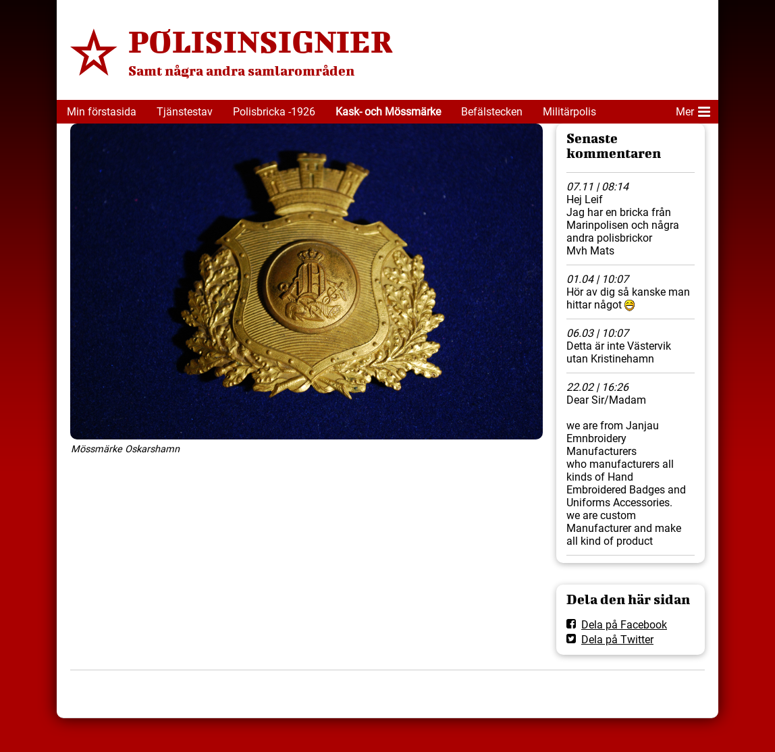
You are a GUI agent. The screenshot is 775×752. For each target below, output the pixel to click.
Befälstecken (492, 111)
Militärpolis (569, 111)
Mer (693, 109)
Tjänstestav (185, 111)
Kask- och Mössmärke (388, 111)
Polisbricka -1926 (274, 111)
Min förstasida (101, 111)
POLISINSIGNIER (260, 41)
